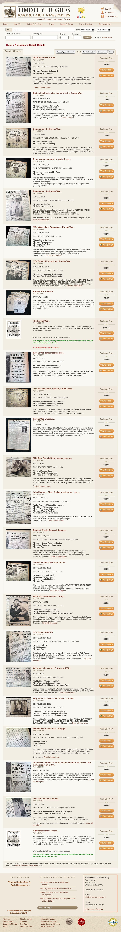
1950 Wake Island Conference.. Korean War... (54, 227)
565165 (41, 323)
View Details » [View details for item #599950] (106, 775)
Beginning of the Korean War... (47, 129)
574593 (41, 731)
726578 (41, 532)
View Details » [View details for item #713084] (106, 401)
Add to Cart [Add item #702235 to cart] (106, 370)
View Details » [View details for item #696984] (106, 273)
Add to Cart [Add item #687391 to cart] (106, 476)
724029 (41, 670)
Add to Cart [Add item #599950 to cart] (106, 780)
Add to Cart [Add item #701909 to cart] (106, 614)
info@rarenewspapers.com (95, 897)
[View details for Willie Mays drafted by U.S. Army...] (18, 625)
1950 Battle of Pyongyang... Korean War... (52, 261)
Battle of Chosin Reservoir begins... (49, 530)
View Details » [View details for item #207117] (106, 431)
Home (5, 24)
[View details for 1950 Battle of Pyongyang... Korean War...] (18, 279)
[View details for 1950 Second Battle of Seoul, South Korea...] (18, 407)
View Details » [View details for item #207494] (106, 304)
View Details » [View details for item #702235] (106, 365)
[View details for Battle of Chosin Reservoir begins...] (18, 548)
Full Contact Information (94, 909)
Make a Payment (111, 16)
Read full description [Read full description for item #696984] (74, 286)
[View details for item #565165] (13, 338)
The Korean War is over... (44, 58)
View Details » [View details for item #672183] (106, 644)
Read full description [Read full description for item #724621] (41, 220)
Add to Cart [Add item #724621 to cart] (106, 209)
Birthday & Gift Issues (34, 24)
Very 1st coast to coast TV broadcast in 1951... (54, 698)
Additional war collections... (46, 831)
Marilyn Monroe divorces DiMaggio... (50, 729)
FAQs (5, 926)
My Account (109, 13)
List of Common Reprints (50, 924)
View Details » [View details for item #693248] (106, 574)
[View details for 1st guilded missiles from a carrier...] (18, 580)
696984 (41, 263)
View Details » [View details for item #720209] (106, 504)
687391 (41, 460)
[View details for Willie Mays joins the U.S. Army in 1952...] (18, 686)
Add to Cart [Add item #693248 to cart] (106, 580)
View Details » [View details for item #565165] (106, 333)
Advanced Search (106, 37)
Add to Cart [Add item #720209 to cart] (106, 510)
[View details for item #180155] (13, 848)
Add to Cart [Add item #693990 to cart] (106, 245)
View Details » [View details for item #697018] (106, 171)
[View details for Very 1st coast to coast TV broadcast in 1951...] (18, 717)
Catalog (51, 24)
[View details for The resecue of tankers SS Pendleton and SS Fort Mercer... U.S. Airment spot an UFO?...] (18, 792)
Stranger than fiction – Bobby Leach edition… (55, 883)
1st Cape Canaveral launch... (46, 799)
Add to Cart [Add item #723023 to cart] (106, 75)
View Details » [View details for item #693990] (106, 239)
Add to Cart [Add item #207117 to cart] (106, 436)
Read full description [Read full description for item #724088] (66, 118)
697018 (41, 161)
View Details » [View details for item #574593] (106, 741)
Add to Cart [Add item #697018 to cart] (106, 177)
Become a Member (10, 924)
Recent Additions (105, 24)
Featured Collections (49, 922)
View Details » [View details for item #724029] (106, 680)
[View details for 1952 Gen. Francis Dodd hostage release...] (18, 476)
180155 (41, 833)
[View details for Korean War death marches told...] (18, 382)
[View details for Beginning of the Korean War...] (18, 147)
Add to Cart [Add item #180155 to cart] (106, 848)
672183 (41, 634)
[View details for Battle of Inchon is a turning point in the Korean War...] (18, 122)
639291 (41, 131)
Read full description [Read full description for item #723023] (43, 87)
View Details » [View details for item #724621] (106, 203)
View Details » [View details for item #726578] (106, 542)
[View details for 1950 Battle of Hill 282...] (18, 661)
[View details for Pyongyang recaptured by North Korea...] (18, 177)
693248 (41, 564)
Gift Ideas (24, 922)
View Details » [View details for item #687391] (106, 470)
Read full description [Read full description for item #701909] (50, 623)
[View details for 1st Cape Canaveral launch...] (18, 817)
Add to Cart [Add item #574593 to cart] (106, 746)
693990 (41, 229)
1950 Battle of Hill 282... (44, 632)
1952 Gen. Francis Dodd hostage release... (52, 458)
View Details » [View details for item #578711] (106, 811)
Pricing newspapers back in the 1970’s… (57, 889)
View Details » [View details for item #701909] (106, 608)
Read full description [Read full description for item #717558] (80, 723)
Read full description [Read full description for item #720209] (56, 521)
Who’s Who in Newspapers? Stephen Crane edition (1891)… (58, 900)
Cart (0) (108, 9)
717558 (41, 701)
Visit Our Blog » (45, 908)
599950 (41, 767)
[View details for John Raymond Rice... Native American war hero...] (18, 523)
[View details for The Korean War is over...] (18, 76)
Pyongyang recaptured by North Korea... (52, 159)
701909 (41, 599)
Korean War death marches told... (48, 353)
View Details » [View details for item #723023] (106, 70)
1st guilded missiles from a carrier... (49, 562)
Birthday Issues (26, 919)
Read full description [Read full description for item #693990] (53, 256)
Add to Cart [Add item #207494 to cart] (106, 309)
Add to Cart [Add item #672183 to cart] (106, 650)
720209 (41, 494)
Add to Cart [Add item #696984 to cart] (106, 279)
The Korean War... (41, 321)
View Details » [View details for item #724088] (106, 105)
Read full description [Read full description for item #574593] (51, 757)
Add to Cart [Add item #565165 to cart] (106, 339)
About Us (17, 24)
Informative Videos (48, 919)
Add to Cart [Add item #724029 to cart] (106, 686)
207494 (41, 294)
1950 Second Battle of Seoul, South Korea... (53, 389)
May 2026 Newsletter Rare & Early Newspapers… (55, 893)
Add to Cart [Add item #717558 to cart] (106, 716)
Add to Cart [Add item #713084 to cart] (106, 406)
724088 (41, 95)
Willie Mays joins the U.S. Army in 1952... (52, 668)
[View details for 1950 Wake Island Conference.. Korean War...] (18, 245)
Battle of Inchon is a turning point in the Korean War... (58, 93)
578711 (41, 801)
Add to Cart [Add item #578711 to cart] (106, 816)
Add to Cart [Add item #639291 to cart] (106, 147)
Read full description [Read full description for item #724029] (67, 693)
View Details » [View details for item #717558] (106, 710)
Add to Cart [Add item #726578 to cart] (106, 548)
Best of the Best (26, 926)
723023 (41, 60)
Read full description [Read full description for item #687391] (43, 487)
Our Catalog (24, 924)
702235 (41, 355)
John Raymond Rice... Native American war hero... (56, 492)
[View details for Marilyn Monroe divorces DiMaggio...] (18, 747)
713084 (41, 391)
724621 (41, 193)
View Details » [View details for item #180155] (106, 843)
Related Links (8, 922)
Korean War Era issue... (44, 291)
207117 (41, 421)
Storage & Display (66, 24)
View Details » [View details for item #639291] (106, 141)
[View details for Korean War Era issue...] (18, 314)
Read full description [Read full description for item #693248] (58, 591)
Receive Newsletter (86, 24)
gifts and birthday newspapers (26, 865)
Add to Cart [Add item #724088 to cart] (106, 111)
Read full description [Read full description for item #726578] (59, 557)
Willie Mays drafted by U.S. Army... (49, 596)
